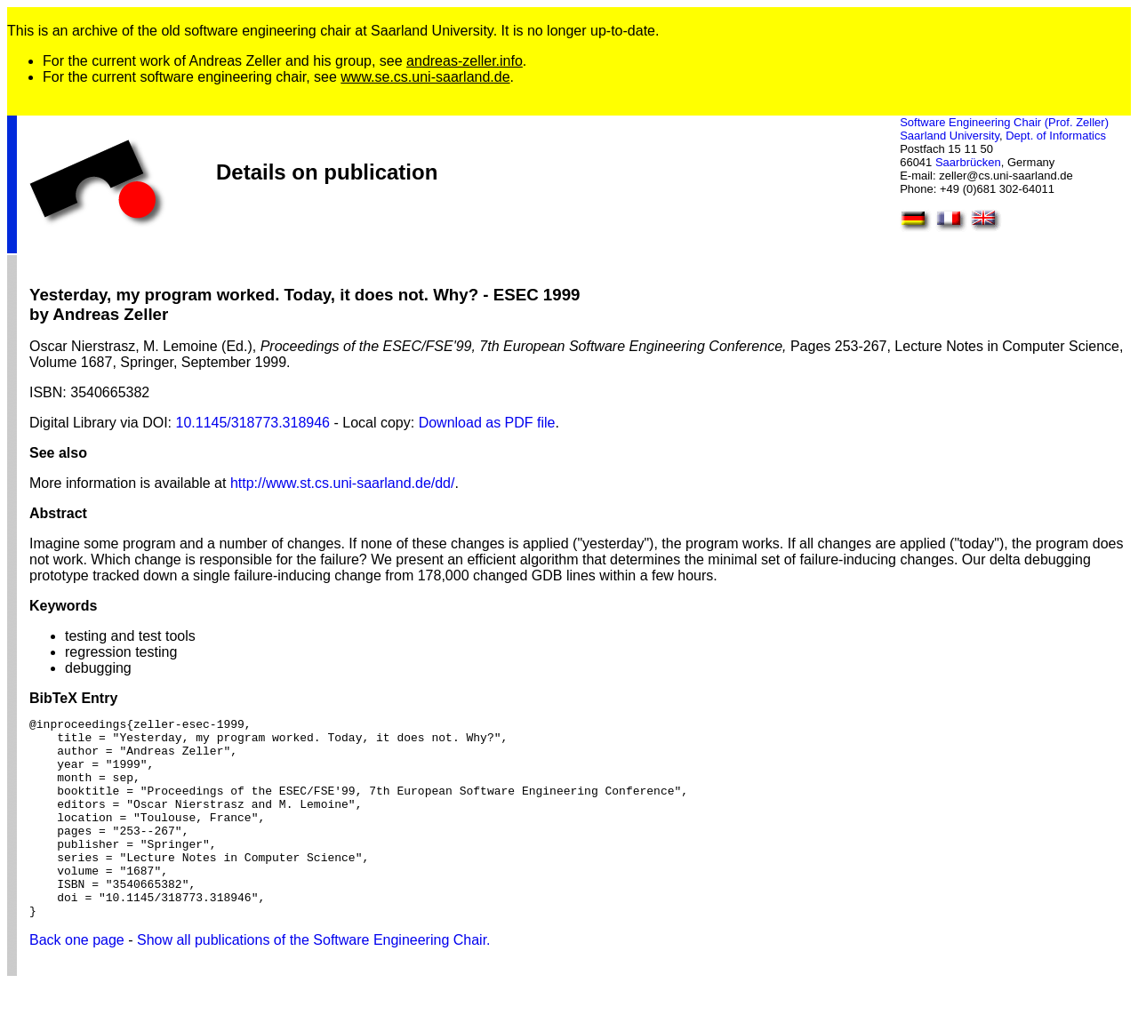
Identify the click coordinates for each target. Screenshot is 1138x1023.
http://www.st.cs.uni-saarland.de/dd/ (342, 483)
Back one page (76, 979)
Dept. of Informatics (1056, 135)
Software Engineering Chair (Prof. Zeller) (1004, 122)
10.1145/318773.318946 (253, 422)
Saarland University (949, 135)
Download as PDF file (487, 422)
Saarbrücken (968, 162)
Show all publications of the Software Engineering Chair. (314, 979)
